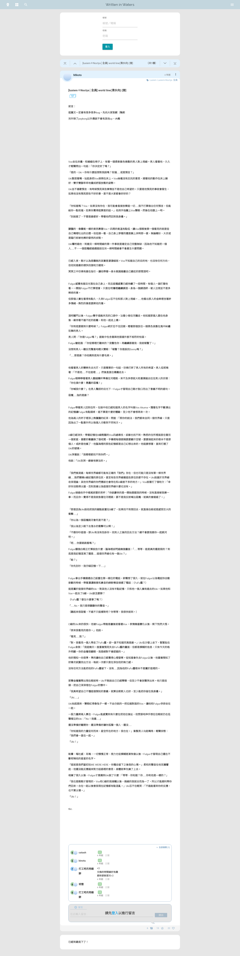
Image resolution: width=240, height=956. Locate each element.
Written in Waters (120, 4)
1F (71, 96)
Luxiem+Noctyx (164, 80)
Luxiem (153, 80)
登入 (107, 46)
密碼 (104, 30)
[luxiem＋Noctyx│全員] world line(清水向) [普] (97, 90)
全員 (175, 80)
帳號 (104, 18)
